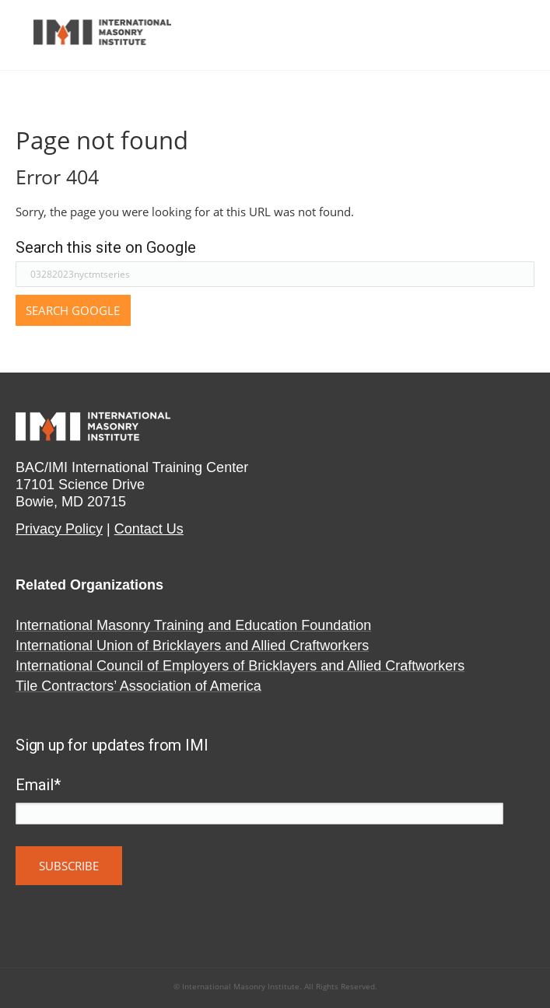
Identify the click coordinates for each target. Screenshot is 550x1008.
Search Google (73, 310)
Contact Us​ (149, 529)
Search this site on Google (106, 247)
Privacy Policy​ (59, 529)
